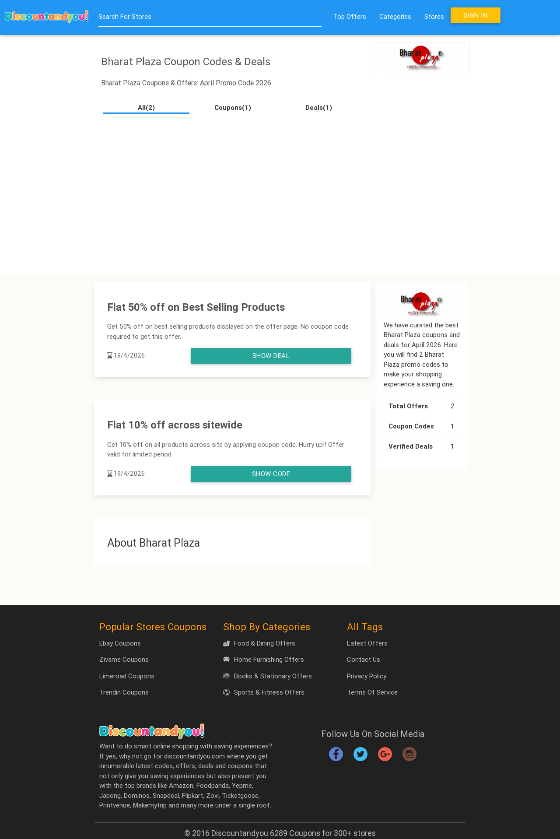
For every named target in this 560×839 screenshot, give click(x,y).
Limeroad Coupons (126, 676)
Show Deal (271, 355)
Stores (434, 16)
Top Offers (349, 16)
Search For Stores (124, 16)
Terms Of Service (372, 692)
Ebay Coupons (120, 643)
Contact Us (363, 659)
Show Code (271, 474)
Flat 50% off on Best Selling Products (196, 307)
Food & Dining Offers (259, 643)
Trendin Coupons (124, 692)
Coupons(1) (232, 107)
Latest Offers (367, 643)
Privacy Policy (366, 676)
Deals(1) (318, 107)
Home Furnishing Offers (263, 659)
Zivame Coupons (124, 659)
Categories (395, 16)
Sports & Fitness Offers (263, 692)
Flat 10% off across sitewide (174, 424)
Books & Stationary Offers (267, 676)
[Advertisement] (280, 190)
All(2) (146, 107)
